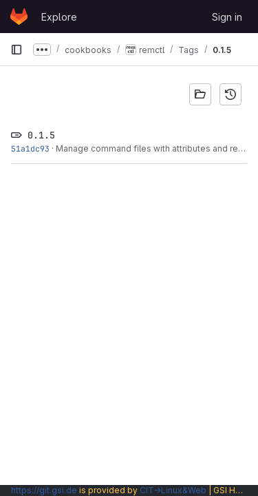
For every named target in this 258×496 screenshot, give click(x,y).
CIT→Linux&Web (173, 490)
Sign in (227, 17)
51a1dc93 (30, 148)
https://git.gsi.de (44, 490)
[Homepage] (19, 17)
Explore (59, 17)
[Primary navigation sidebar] (17, 50)
